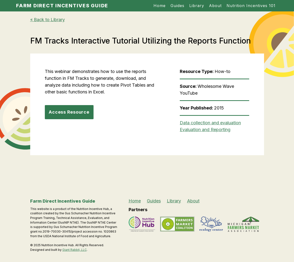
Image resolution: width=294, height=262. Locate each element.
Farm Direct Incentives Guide (62, 6)
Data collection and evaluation (210, 122)
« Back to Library (47, 19)
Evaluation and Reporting (205, 129)
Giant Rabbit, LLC (74, 250)
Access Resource (69, 112)
